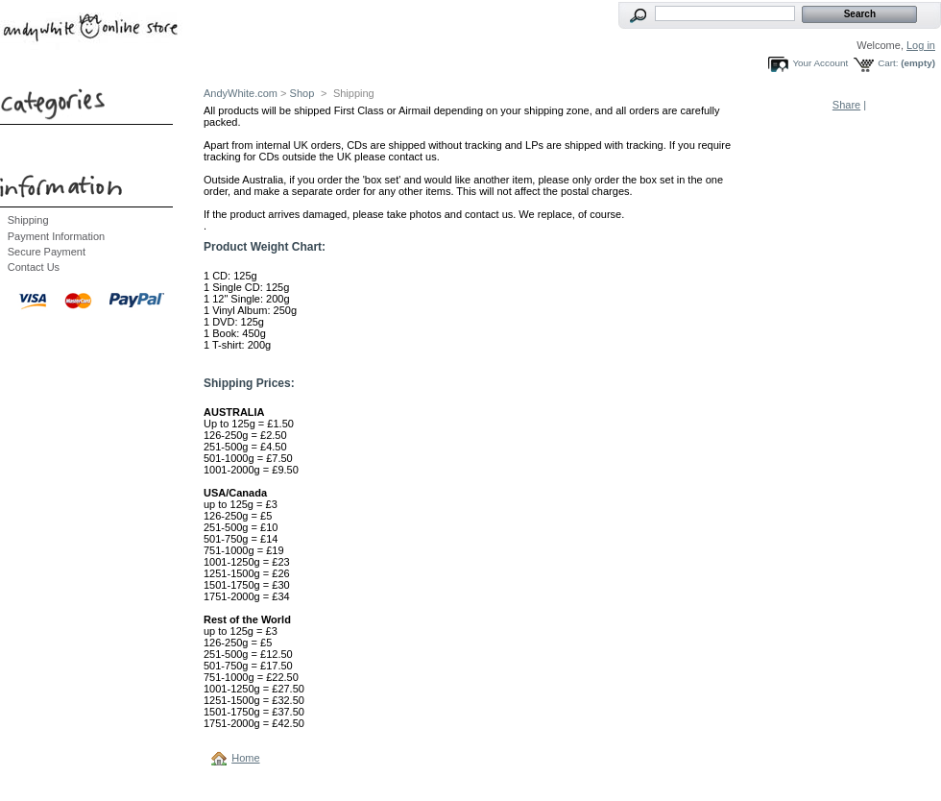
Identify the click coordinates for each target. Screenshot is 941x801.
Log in (920, 45)
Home (245, 758)
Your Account (820, 63)
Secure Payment (46, 251)
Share (846, 104)
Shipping (28, 220)
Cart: (888, 63)
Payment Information (57, 236)
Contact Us (34, 267)
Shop (302, 93)
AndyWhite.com (240, 93)
